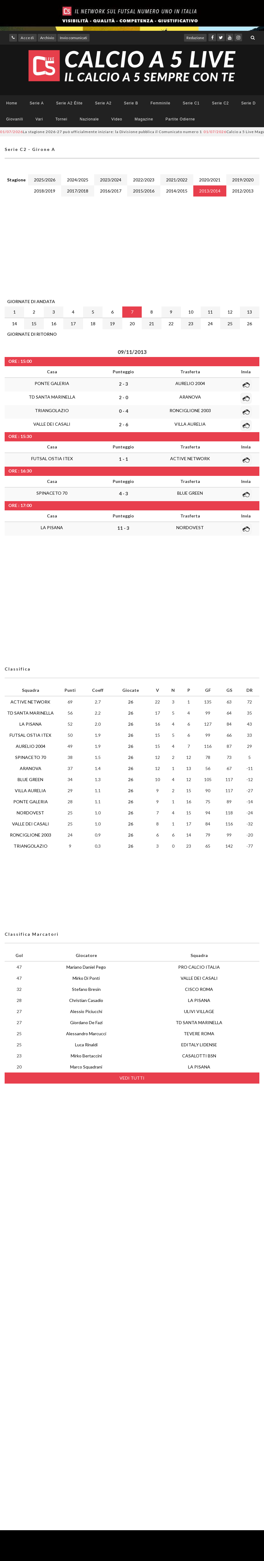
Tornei (61, 119)
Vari (39, 119)
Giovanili (14, 119)
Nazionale (89, 119)
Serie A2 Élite (69, 103)
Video (116, 119)
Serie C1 (191, 103)
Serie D (248, 103)
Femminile (160, 103)
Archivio (47, 37)
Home (11, 103)
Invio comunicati (73, 37)
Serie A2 (103, 103)
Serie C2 (220, 103)
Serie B (131, 103)
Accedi (27, 37)
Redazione (195, 37)
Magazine (144, 119)
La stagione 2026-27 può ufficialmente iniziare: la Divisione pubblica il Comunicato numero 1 (101, 131)
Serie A (37, 103)
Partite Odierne (180, 119)
